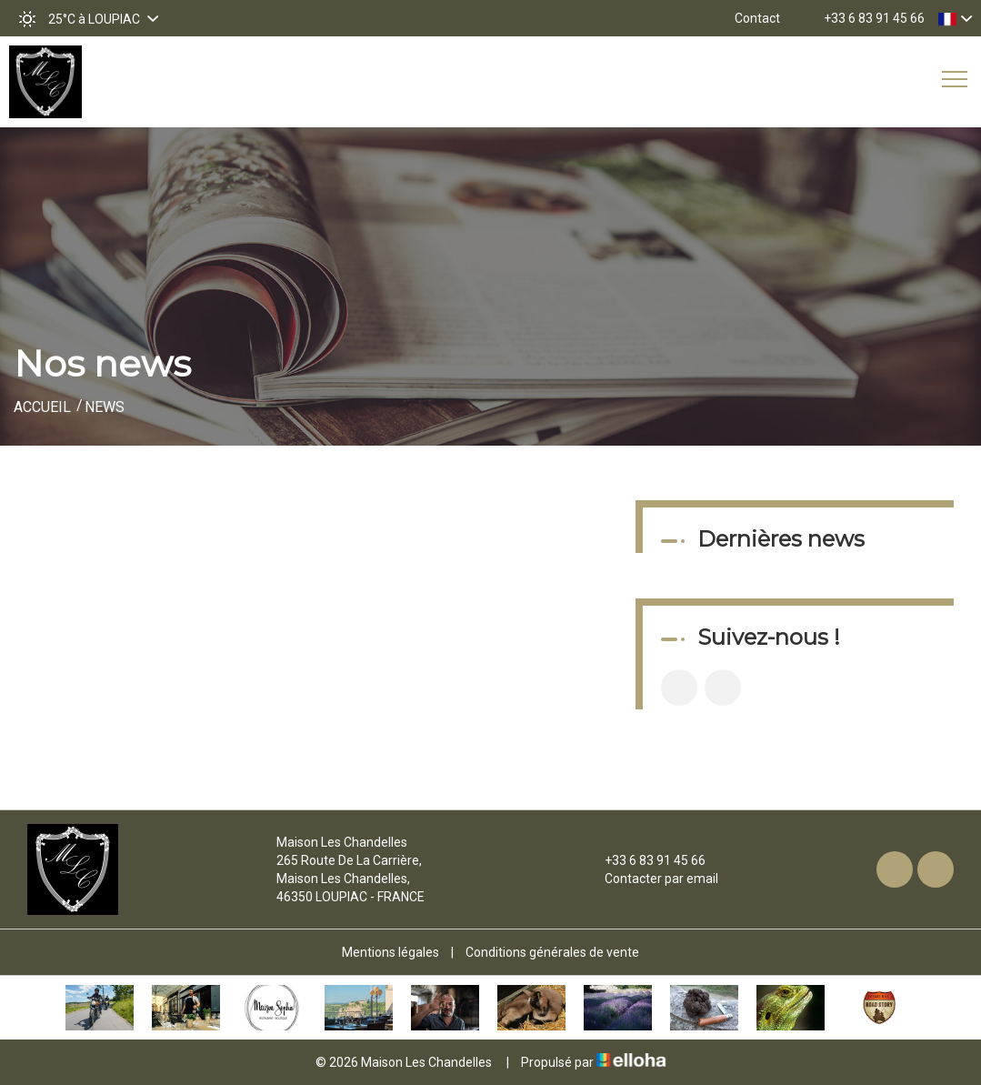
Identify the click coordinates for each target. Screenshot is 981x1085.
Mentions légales (390, 952)
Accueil (42, 407)
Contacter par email (651, 878)
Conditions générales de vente (552, 952)
